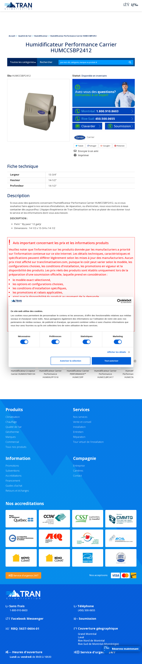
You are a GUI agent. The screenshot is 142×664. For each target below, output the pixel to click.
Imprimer (83, 155)
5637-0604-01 (22, 628)
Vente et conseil (82, 421)
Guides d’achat (14, 485)
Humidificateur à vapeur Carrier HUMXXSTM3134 (23, 372)
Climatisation (13, 416)
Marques (11, 436)
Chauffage (11, 421)
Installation (79, 426)
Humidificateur (41, 36)
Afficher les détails (116, 352)
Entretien (78, 431)
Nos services (80, 416)
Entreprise (79, 465)
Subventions (13, 470)
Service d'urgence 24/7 (94, 652)
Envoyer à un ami (88, 151)
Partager (92, 145)
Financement (13, 480)
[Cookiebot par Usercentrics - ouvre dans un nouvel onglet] (119, 301)
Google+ (105, 145)
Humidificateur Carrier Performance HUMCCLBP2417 (105, 373)
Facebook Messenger (24, 618)
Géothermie (12, 431)
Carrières (78, 470)
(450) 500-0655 (86, 610)
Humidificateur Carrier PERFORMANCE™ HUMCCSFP (78, 373)
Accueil (12, 36)
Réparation (79, 436)
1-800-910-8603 (18, 610)
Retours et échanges (17, 490)
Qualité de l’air (14, 426)
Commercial (12, 442)
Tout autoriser (111, 361)
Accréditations (13, 475)
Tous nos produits (16, 447)
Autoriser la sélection (70, 361)
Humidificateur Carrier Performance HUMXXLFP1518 (50, 373)
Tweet (79, 145)
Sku (9, 75)
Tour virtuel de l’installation (88, 442)
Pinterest (119, 145)
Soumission (85, 618)
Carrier (90, 137)
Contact (77, 475)
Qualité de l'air (24, 36)
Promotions (12, 465)
